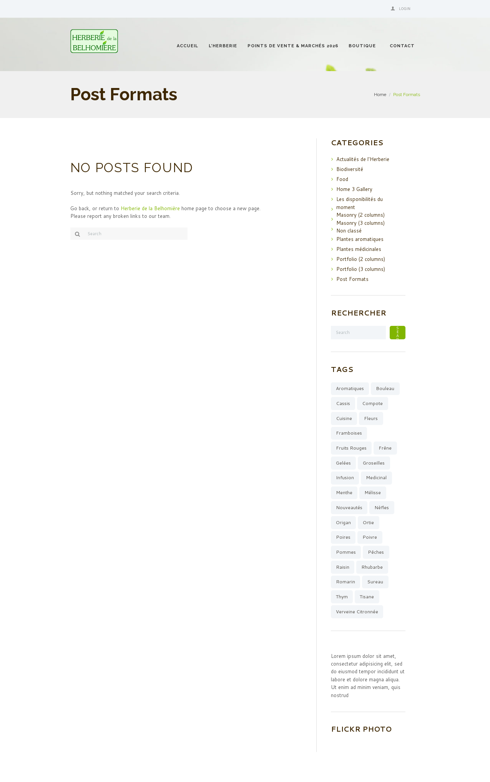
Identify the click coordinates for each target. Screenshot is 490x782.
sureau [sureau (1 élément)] (375, 581)
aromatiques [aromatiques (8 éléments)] (350, 388)
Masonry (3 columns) (360, 222)
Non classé (349, 230)
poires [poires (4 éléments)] (343, 537)
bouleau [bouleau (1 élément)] (385, 388)
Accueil (187, 45)
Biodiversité (349, 169)
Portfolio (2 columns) (360, 259)
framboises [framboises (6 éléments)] (349, 433)
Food (342, 179)
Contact (402, 45)
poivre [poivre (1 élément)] (369, 537)
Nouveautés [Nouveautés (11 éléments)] (349, 507)
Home (380, 94)
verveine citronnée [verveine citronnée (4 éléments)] (357, 611)
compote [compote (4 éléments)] (372, 403)
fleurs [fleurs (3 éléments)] (371, 418)
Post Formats (352, 279)
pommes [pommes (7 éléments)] (346, 552)
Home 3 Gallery (354, 189)
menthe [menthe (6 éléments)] (344, 492)
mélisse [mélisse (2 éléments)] (372, 492)
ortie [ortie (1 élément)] (368, 522)
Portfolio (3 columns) (360, 269)
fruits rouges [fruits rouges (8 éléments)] (351, 448)
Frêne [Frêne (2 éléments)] (385, 448)
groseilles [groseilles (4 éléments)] (374, 463)
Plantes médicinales (358, 249)
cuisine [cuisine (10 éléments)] (344, 418)
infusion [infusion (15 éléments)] (345, 477)
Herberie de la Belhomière (150, 208)
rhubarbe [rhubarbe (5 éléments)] (372, 567)
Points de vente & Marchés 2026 (293, 45)
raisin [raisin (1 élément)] (342, 567)
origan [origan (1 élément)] (343, 522)
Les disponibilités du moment (359, 203)
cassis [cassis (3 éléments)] (343, 403)
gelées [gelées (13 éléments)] (343, 463)
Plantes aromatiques (360, 239)
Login (404, 8)
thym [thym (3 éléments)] (342, 596)
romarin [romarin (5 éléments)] (345, 581)
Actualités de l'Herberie (362, 159)
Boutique (362, 45)
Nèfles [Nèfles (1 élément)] (381, 507)
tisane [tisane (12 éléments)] (367, 596)
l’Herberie (223, 45)
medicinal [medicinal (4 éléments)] (376, 477)
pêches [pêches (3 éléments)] (376, 552)
